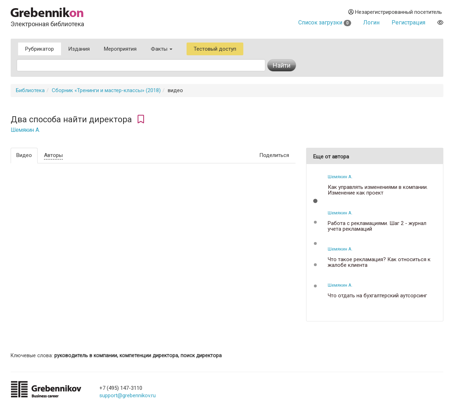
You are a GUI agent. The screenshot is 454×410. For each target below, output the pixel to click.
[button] (315, 201)
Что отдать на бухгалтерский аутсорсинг (377, 296)
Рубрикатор (39, 49)
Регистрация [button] (408, 22)
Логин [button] (371, 22)
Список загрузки (324, 22)
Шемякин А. (25, 130)
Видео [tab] (24, 155)
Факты (161, 49)
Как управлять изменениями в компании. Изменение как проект (378, 190)
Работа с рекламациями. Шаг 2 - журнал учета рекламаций (377, 226)
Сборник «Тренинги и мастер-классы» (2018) (106, 90)
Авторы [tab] (53, 155)
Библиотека (30, 90)
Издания (79, 49)
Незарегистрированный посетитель (395, 12)
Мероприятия (120, 49)
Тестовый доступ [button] (215, 49)
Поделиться (274, 155)
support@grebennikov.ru (127, 395)
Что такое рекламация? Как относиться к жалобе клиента (379, 262)
